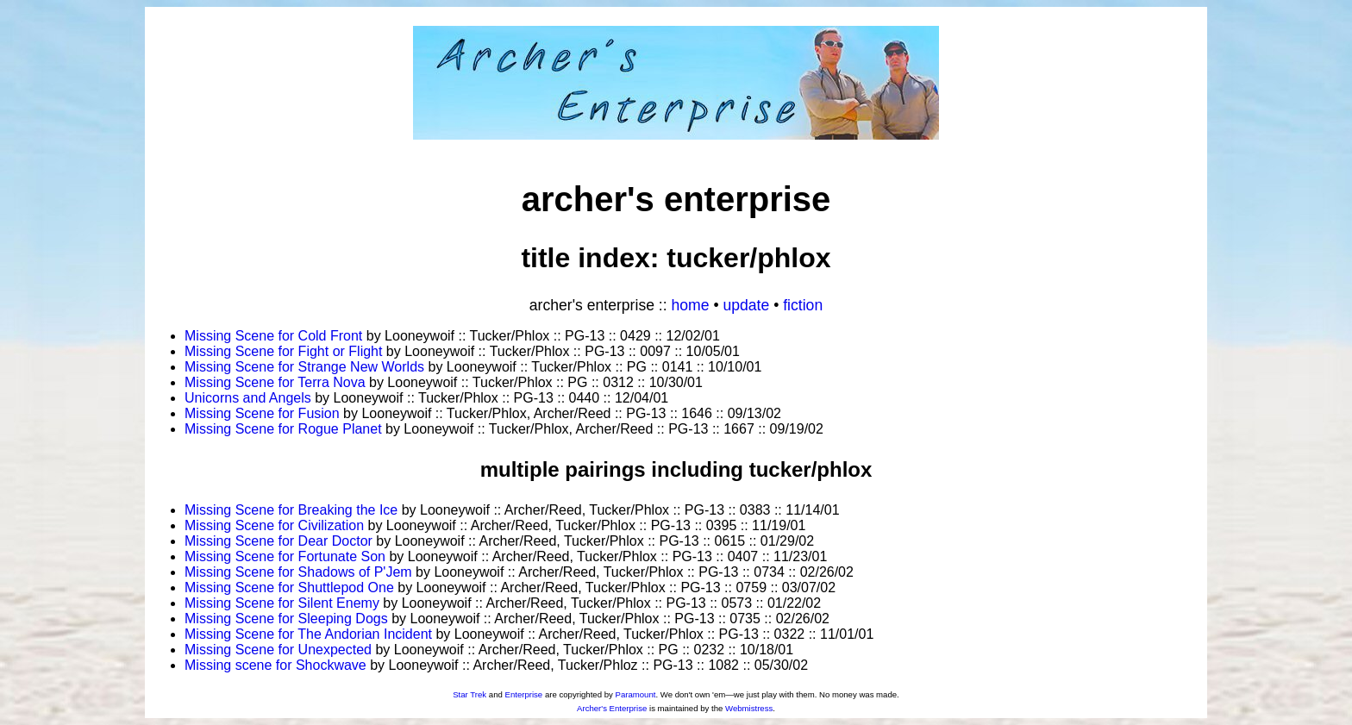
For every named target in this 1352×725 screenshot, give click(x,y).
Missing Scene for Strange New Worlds (304, 366)
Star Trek (469, 694)
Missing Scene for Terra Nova (275, 382)
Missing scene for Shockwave (275, 665)
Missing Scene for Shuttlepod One (289, 587)
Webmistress (749, 708)
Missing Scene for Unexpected (278, 649)
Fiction (803, 305)
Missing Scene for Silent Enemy (282, 603)
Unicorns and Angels (248, 398)
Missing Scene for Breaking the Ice (291, 510)
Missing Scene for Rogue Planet (283, 429)
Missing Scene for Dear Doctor (278, 541)
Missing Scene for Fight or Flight (283, 351)
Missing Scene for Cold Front (273, 335)
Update (746, 305)
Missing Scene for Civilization (274, 525)
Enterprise (523, 694)
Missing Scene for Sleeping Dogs (286, 618)
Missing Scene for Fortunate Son (285, 556)
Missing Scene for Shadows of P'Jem (298, 572)
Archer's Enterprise (612, 708)
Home (691, 305)
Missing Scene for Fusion (262, 413)
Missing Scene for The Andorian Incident (308, 634)
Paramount (635, 694)
